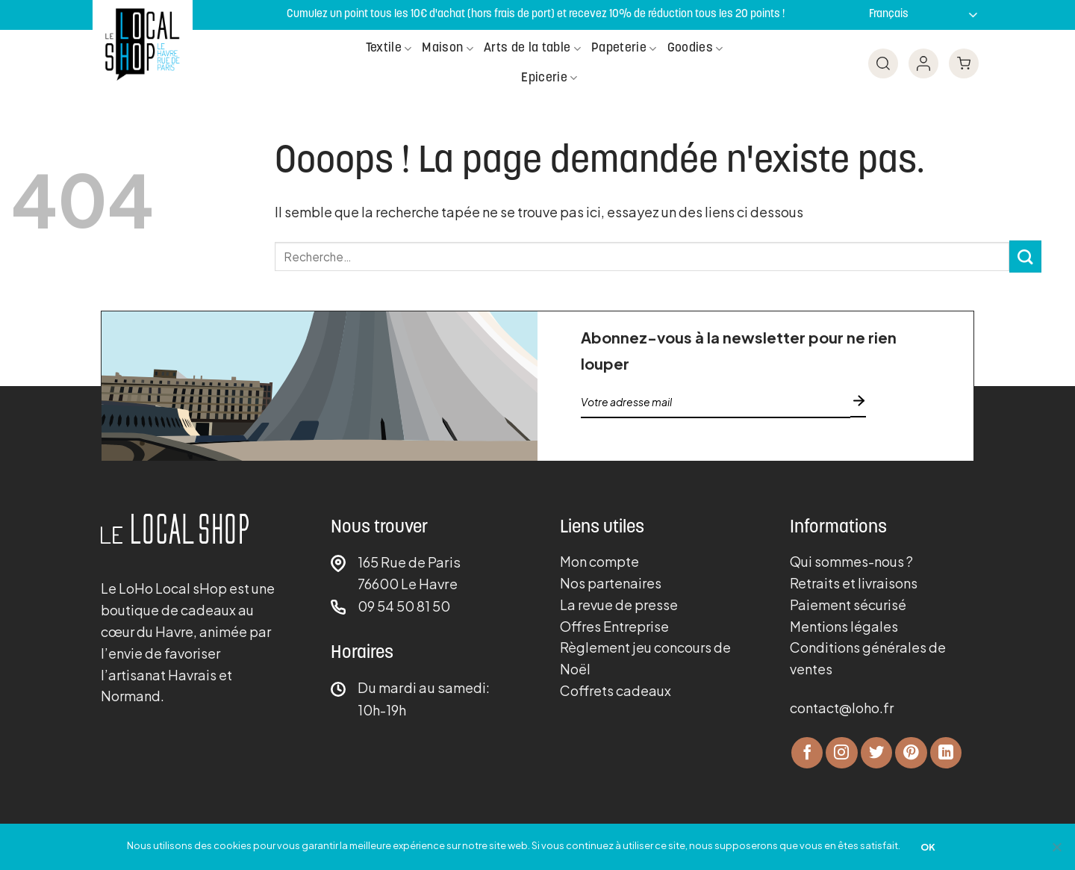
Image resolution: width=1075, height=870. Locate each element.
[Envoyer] (1025, 256)
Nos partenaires (610, 582)
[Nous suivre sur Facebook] (807, 753)
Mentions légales (844, 626)
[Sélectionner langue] (920, 15)
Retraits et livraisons (853, 582)
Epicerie (549, 78)
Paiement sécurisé (848, 604)
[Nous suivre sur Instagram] (842, 753)
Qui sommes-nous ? (851, 561)
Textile (389, 49)
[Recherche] (874, 63)
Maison (447, 49)
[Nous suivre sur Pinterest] (911, 753)
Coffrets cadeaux (615, 690)
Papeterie (624, 49)
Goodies (695, 49)
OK (928, 847)
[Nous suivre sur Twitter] (877, 753)
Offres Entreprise (614, 626)
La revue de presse (619, 604)
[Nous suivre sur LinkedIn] (946, 753)
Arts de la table (532, 49)
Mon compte (599, 561)
